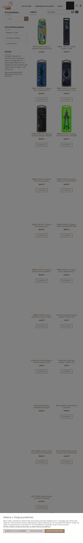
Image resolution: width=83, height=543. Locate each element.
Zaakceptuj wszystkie (54, 531)
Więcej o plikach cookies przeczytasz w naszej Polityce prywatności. (27, 526)
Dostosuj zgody (36, 531)
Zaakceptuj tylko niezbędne (15, 531)
